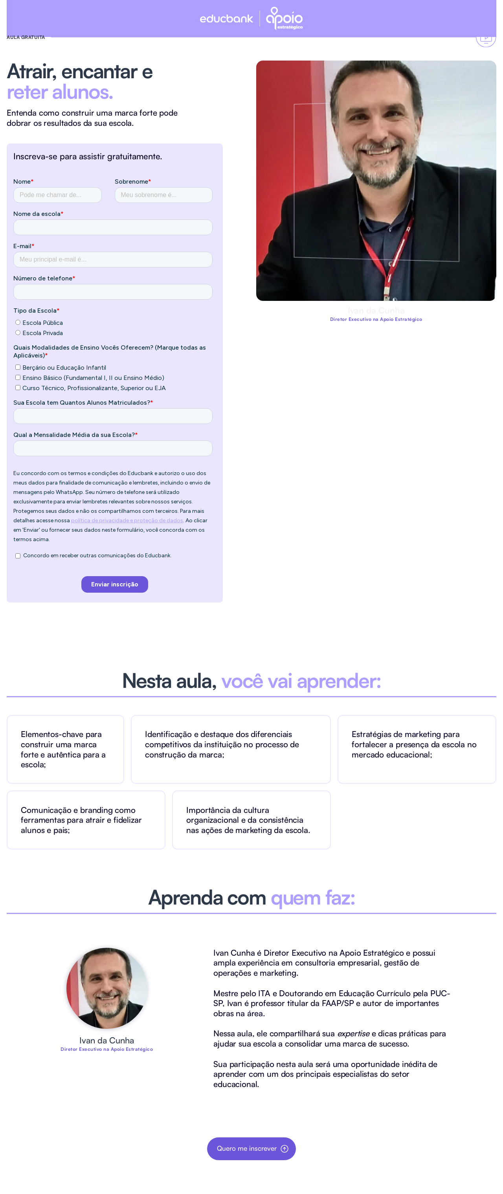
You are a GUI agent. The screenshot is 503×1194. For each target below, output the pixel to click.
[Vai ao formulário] (486, 37)
